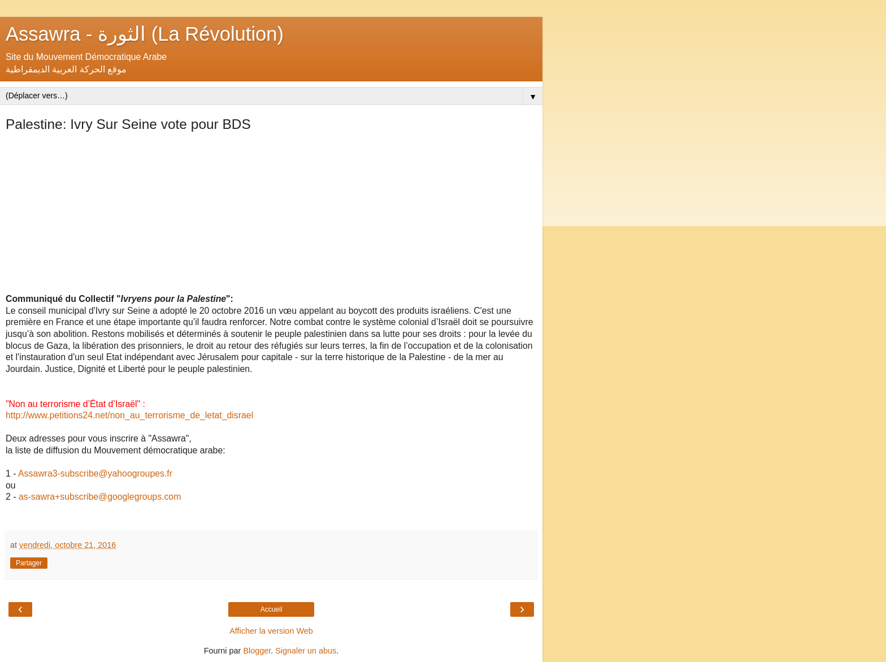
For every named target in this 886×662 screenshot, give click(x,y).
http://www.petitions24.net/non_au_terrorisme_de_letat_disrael (129, 415)
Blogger (257, 650)
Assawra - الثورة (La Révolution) (145, 34)
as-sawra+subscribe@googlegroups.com (100, 496)
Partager (29, 563)
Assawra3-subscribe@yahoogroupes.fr (95, 473)
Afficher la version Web (270, 630)
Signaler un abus (305, 650)
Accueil (271, 609)
